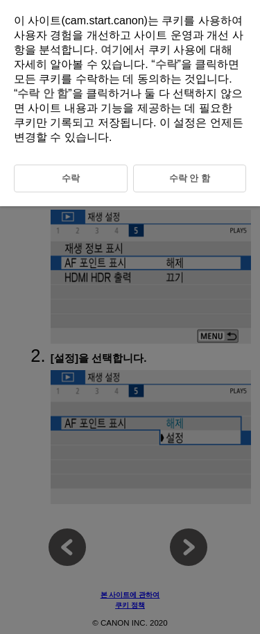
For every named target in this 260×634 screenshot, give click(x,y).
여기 (112, 50)
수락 (166, 64)
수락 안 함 (42, 93)
